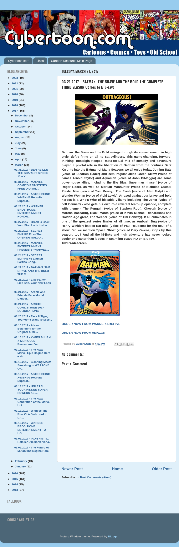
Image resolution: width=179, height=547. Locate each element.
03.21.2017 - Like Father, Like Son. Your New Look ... (32, 283)
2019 (15, 99)
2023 (15, 77)
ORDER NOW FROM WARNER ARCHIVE (91, 324)
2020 (15, 94)
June (18, 148)
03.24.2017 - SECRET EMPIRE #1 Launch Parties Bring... (28, 259)
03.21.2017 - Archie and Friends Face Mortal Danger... (29, 295)
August (20, 137)
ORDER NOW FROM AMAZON (84, 332)
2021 (15, 88)
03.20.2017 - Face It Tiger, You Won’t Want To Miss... (33, 318)
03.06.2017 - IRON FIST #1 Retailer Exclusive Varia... (32, 440)
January (21, 466)
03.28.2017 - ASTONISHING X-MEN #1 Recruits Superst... (32, 197)
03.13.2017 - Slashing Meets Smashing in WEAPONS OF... (32, 365)
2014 (15, 484)
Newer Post (72, 469)
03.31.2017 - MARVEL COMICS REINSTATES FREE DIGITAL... (30, 185)
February (21, 461)
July (18, 143)
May (18, 153)
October (21, 126)
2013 (15, 489)
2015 (15, 479)
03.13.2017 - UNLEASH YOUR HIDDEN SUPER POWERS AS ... (31, 390)
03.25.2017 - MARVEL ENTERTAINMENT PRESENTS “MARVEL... (31, 246)
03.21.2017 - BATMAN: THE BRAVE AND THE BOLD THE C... (32, 271)
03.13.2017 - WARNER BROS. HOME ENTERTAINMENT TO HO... (30, 428)
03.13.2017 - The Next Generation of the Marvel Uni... (32, 402)
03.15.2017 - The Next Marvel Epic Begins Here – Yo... (32, 353)
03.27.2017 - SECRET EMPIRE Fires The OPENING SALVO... (28, 234)
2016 (15, 473)
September (22, 132)
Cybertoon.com (18, 60)
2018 (15, 105)
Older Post (162, 469)
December (22, 115)
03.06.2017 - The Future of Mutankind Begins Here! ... (32, 451)
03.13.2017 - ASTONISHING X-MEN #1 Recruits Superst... (32, 377)
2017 (15, 110)
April (18, 159)
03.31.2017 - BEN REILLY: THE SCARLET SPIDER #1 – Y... (31, 173)
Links (40, 60)
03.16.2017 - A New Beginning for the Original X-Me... (27, 328)
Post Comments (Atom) (95, 477)
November (22, 120)
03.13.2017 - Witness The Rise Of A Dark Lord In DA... (30, 414)
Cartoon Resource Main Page (71, 60)
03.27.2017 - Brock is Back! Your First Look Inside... (32, 223)
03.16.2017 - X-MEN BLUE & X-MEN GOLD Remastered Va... (32, 341)
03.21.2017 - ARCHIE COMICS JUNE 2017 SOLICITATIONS (29, 307)
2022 (15, 83)
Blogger (113, 536)
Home (117, 469)
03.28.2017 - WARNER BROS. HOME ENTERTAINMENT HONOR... (29, 211)
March (19, 164)
